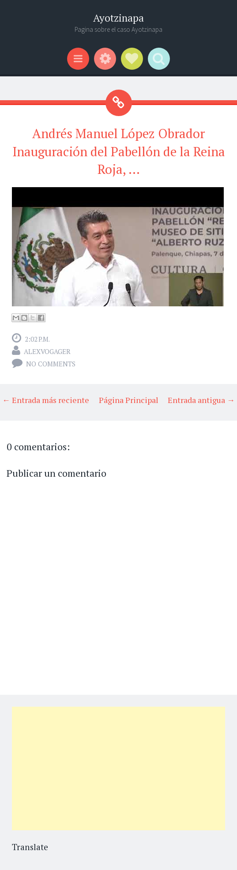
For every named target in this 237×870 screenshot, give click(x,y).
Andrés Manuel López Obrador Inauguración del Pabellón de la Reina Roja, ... (118, 151)
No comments (50, 363)
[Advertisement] (118, 768)
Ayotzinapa (118, 18)
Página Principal (128, 400)
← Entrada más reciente (45, 400)
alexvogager (47, 351)
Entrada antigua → (201, 400)
